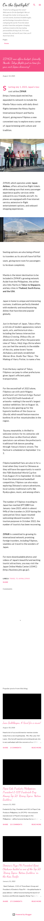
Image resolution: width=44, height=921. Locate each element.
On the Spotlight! (16, 4)
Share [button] (5, 582)
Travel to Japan (16, 578)
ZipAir (27, 578)
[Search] (34, 4)
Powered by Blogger (22, 914)
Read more (36, 748)
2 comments (15, 748)
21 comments (16, 824)
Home (6, 43)
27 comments (16, 901)
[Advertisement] (22, 665)
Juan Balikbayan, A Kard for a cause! (22, 723)
